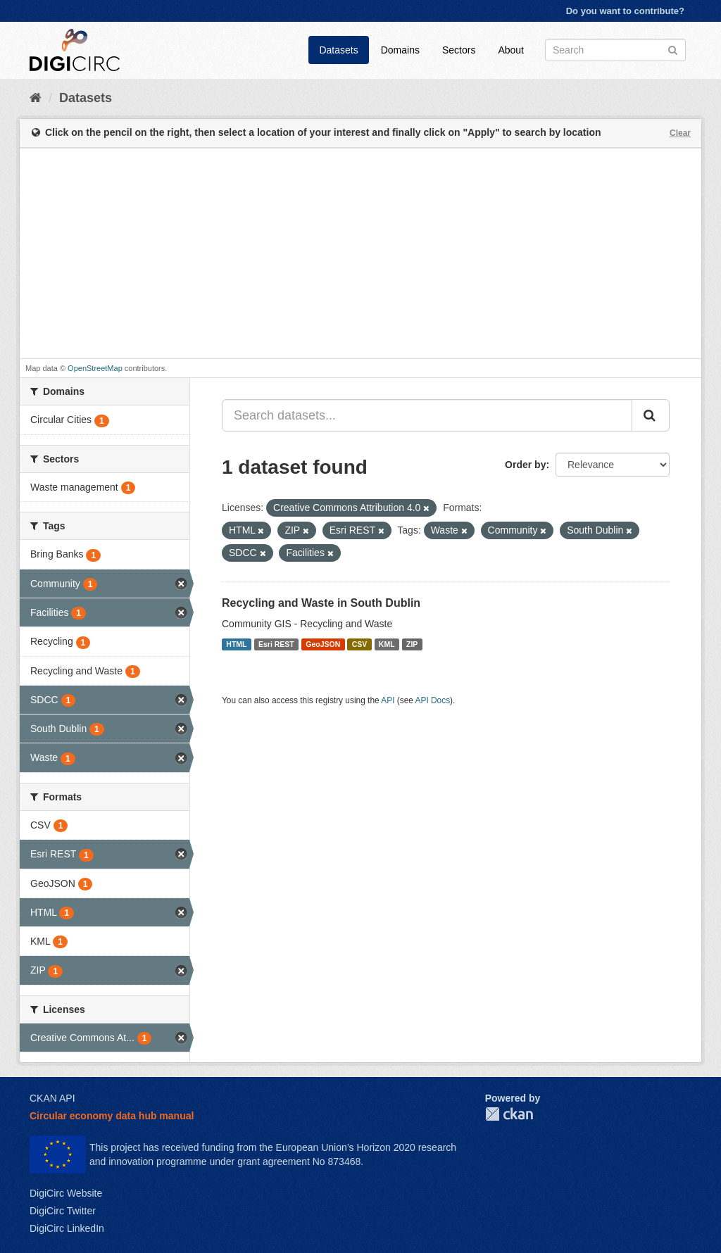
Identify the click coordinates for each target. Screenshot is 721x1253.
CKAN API (52, 1098)
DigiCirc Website (66, 1193)
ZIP (412, 644)
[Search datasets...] (427, 415)
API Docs (433, 700)
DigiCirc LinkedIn (67, 1228)
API (387, 700)
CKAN (509, 1114)
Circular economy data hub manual (112, 1115)
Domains (400, 50)
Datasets (338, 50)
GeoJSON (323, 644)
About (511, 50)
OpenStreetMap (95, 368)
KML (387, 644)
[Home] (36, 98)
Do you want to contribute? (625, 11)
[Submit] (673, 49)
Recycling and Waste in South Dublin (321, 603)
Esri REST (276, 644)
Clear (680, 133)
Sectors (458, 50)
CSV (360, 644)
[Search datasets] (615, 50)
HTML (236, 644)
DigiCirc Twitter (63, 1210)
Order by (525, 464)
